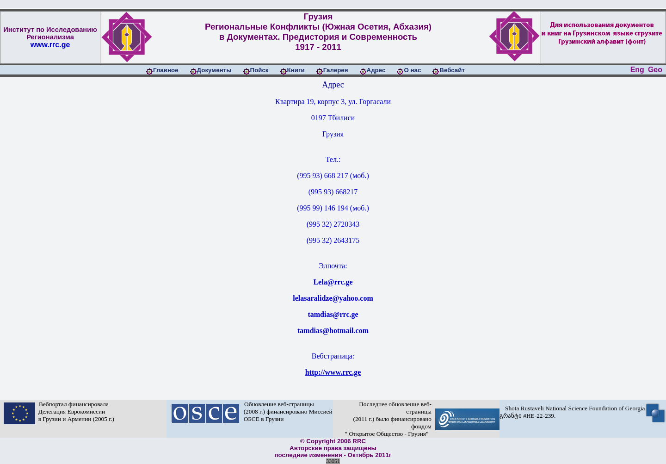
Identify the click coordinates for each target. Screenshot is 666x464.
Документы (214, 70)
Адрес (376, 70)
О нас (412, 70)
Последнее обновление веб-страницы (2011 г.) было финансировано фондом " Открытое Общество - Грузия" (387, 419)
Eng (637, 70)
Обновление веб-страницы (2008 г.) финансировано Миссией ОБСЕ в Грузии (286, 411)
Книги (296, 70)
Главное (166, 70)
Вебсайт (452, 70)
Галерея (335, 70)
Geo (655, 70)
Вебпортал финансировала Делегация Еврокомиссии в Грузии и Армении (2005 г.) (74, 411)
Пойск (259, 70)
